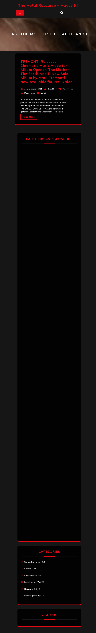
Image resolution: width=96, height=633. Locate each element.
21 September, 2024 (33, 89)
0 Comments (67, 89)
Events (27, 568)
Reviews (28, 589)
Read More (29, 117)
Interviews (29, 575)
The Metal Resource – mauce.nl (48, 5)
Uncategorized (31, 595)
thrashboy (52, 89)
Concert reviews (32, 562)
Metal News (29, 93)
